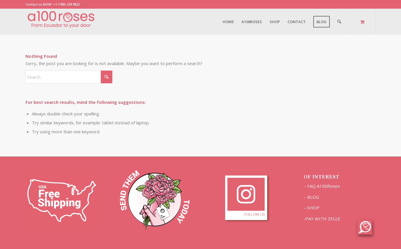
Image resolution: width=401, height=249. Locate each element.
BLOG (313, 197)
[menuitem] (228, 22)
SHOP (313, 208)
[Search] (339, 22)
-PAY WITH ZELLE (322, 219)
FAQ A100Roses (323, 186)
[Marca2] (61, 22)
